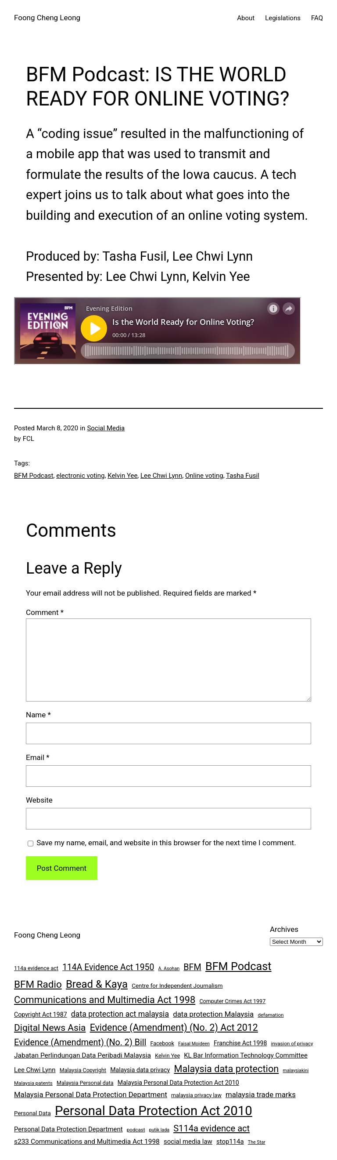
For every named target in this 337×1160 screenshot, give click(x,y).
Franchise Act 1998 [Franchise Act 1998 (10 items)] (240, 1043)
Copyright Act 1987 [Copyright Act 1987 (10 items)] (40, 1014)
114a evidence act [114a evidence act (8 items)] (36, 968)
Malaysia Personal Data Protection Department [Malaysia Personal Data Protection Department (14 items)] (90, 1094)
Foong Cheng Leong (47, 17)
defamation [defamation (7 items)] (270, 1015)
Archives (284, 929)
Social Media (106, 428)
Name (38, 714)
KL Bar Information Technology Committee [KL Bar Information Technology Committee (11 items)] (246, 1055)
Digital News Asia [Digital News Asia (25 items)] (50, 1027)
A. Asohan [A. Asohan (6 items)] (168, 968)
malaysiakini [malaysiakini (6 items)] (296, 1070)
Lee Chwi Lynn (161, 476)
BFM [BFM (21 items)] (192, 967)
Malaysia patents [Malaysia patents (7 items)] (33, 1083)
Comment (45, 612)
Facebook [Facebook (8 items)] (162, 1043)
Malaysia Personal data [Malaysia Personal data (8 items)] (85, 1083)
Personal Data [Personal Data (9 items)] (32, 1113)
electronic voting (80, 476)
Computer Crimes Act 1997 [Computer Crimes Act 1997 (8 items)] (232, 1001)
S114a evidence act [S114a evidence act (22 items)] (211, 1128)
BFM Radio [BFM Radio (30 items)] (38, 984)
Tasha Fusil (242, 476)
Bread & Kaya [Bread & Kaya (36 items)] (97, 984)
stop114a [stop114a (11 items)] (230, 1141)
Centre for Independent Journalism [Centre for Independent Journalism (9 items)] (177, 985)
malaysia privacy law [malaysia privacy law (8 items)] (196, 1095)
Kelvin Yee (122, 476)
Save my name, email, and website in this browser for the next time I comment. (166, 842)
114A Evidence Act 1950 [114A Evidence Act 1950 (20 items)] (108, 967)
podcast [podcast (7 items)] (136, 1130)
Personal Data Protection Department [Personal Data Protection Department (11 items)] (68, 1129)
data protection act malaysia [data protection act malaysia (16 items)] (120, 1014)
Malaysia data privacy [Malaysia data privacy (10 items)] (140, 1069)
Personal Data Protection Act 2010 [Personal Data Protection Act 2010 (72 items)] (153, 1110)
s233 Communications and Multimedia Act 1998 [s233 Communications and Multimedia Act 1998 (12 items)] (87, 1141)
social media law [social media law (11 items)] (188, 1141)
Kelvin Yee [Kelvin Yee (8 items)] (167, 1055)
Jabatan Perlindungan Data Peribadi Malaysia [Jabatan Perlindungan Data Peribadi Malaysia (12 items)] (82, 1055)
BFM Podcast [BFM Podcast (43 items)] (238, 966)
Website (39, 800)
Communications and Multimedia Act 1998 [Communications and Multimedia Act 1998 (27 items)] (104, 999)
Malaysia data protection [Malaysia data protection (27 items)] (226, 1068)
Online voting (204, 476)
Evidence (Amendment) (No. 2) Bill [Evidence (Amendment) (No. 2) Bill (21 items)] (80, 1042)
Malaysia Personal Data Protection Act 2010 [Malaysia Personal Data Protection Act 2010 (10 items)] (178, 1082)
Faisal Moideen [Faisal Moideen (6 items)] (194, 1044)
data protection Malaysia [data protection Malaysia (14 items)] (213, 1014)
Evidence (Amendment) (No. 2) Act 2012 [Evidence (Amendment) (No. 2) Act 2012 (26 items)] (174, 1027)
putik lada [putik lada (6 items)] (159, 1130)
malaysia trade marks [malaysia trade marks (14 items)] (261, 1094)
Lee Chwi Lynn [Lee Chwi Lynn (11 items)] (35, 1070)
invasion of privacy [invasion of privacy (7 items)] (292, 1043)
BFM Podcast (34, 476)
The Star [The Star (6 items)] (256, 1142)
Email (38, 757)
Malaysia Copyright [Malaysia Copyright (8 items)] (83, 1070)
